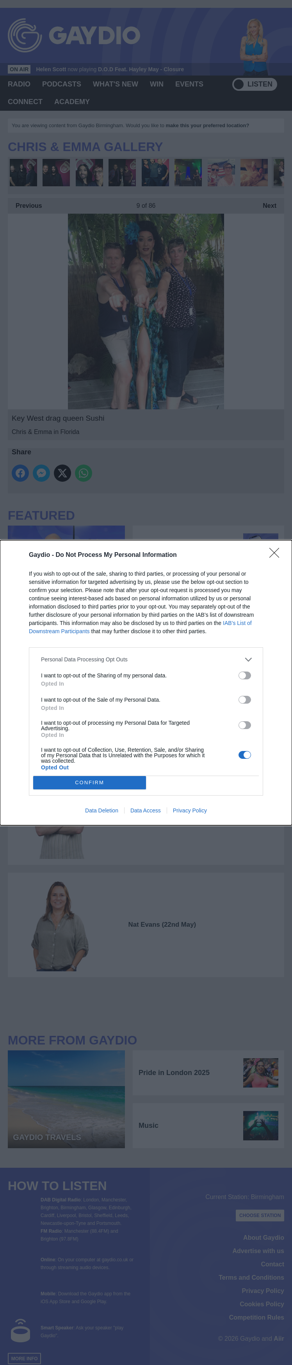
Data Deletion (101, 810)
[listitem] (146, 659)
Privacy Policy (190, 810)
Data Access (145, 810)
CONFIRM (89, 782)
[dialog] (146, 682)
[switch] (245, 675)
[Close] (276, 555)
